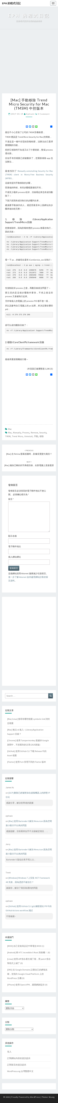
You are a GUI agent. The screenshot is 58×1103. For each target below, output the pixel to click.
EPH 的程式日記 (11, 3)
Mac (10, 429)
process (25, 432)
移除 (41, 436)
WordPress (35, 1097)
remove (34, 432)
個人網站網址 (14, 557)
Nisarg (52, 1097)
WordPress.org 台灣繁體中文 (20, 1071)
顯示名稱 (12, 536)
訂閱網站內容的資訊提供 (18, 1058)
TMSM (8, 436)
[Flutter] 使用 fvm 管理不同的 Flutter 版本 (26, 762)
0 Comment (44, 114)
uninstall (28, 436)
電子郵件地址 (14, 546)
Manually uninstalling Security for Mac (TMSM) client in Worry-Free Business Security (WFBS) (29, 174)
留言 (11, 499)
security (42, 432)
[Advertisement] (29, 62)
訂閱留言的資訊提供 (16, 1064)
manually (17, 432)
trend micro (17, 436)
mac (10, 432)
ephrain (30, 114)
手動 (36, 436)
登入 (9, 1051)
